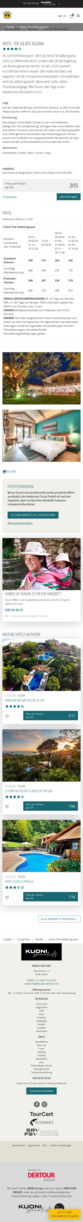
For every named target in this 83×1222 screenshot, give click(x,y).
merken (9, 197)
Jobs (41, 1062)
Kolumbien (41, 1031)
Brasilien (41, 1027)
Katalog (41, 1052)
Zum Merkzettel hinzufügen (33, 515)
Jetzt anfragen (68, 196)
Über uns (41, 1045)
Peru (41, 1014)
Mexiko (41, 1024)
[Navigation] (78, 15)
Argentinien (41, 1007)
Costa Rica (41, 1003)
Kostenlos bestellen (41, 1091)
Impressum (34, 1145)
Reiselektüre (41, 1041)
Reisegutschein (41, 1069)
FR (64, 16)
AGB (44, 1145)
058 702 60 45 (14, 610)
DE (59, 16)
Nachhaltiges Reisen (41, 1065)
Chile (41, 1010)
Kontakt (41, 1055)
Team (41, 1048)
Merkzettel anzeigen (20, 523)
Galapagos (41, 1020)
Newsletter (41, 1058)
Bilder (9, 471)
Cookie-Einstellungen (60, 1145)
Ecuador (41, 1017)
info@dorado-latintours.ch (44, 983)
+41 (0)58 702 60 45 (45, 980)
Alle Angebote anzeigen (59, 919)
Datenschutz (18, 1145)
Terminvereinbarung (41, 1072)
